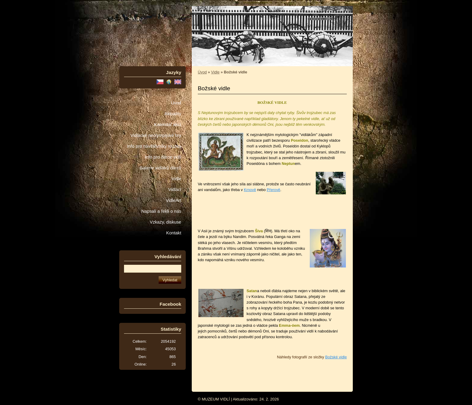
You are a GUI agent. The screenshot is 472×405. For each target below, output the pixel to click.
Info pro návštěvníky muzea (154, 146)
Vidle (176, 178)
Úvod (176, 102)
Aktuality (172, 113)
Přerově (273, 189)
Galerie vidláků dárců (160, 167)
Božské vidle (336, 357)
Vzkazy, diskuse (165, 222)
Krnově (250, 189)
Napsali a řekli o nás (161, 211)
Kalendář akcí (167, 124)
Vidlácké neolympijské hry (155, 135)
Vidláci (174, 189)
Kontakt (173, 232)
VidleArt (173, 200)
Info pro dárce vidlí (163, 157)
